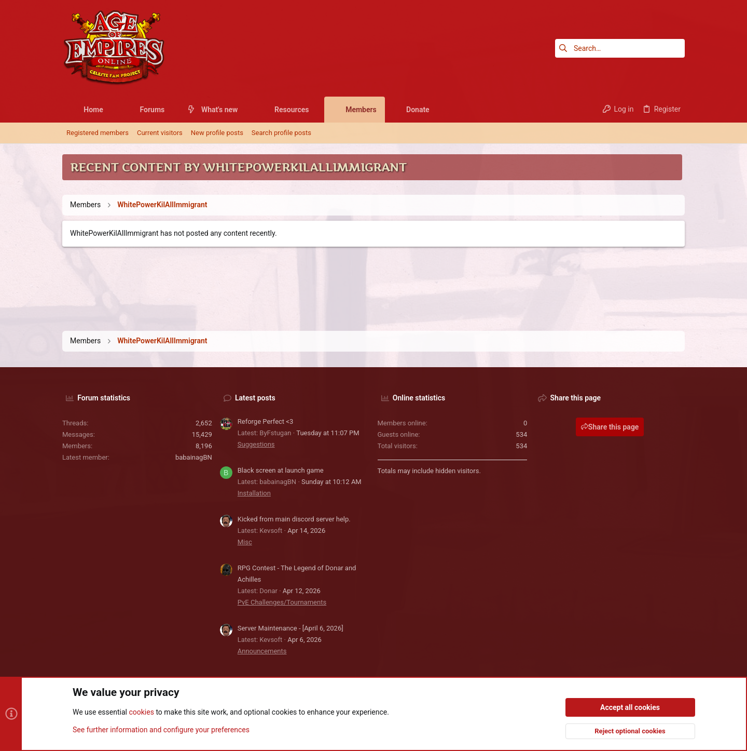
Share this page (610, 427)
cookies (141, 712)
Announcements (262, 651)
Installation (254, 493)
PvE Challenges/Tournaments (282, 602)
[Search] (620, 48)
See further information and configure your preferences (161, 730)
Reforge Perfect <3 (266, 421)
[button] (111, 110)
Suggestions (256, 444)
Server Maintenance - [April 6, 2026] (290, 628)
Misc (245, 542)
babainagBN (193, 457)
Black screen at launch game (281, 470)
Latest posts (255, 398)
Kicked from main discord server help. (294, 519)
